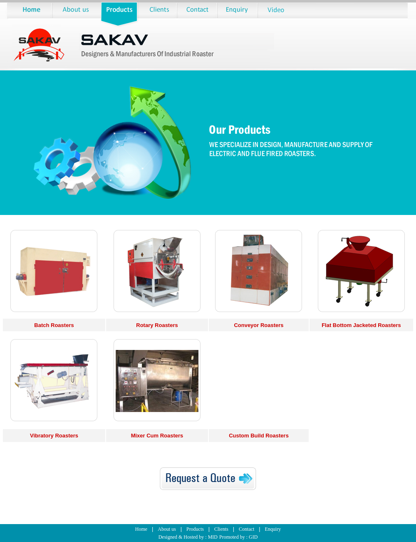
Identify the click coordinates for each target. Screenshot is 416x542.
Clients (221, 529)
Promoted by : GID (238, 537)
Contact (246, 529)
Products (195, 529)
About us (167, 529)
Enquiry (273, 529)
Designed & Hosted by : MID (188, 537)
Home (141, 529)
